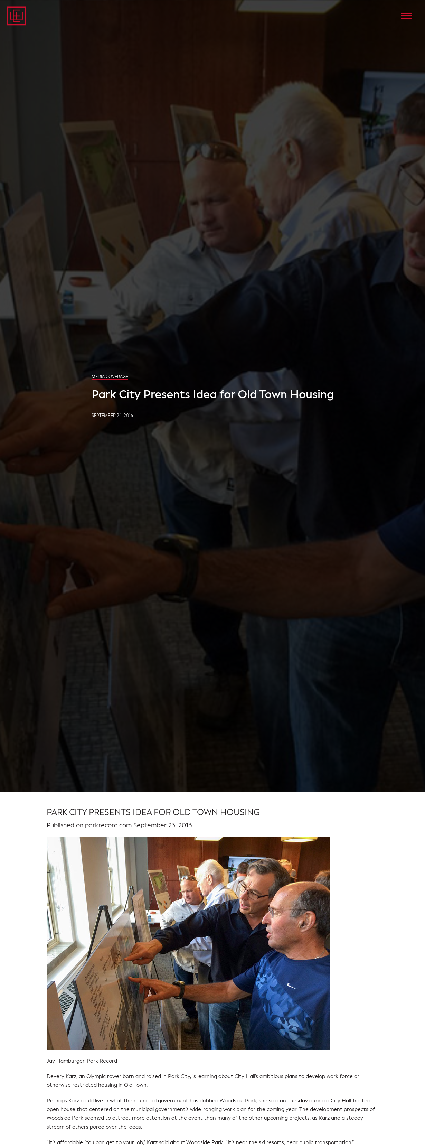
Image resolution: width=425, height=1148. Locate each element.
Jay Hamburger (65, 1061)
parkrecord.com (108, 825)
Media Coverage (110, 376)
